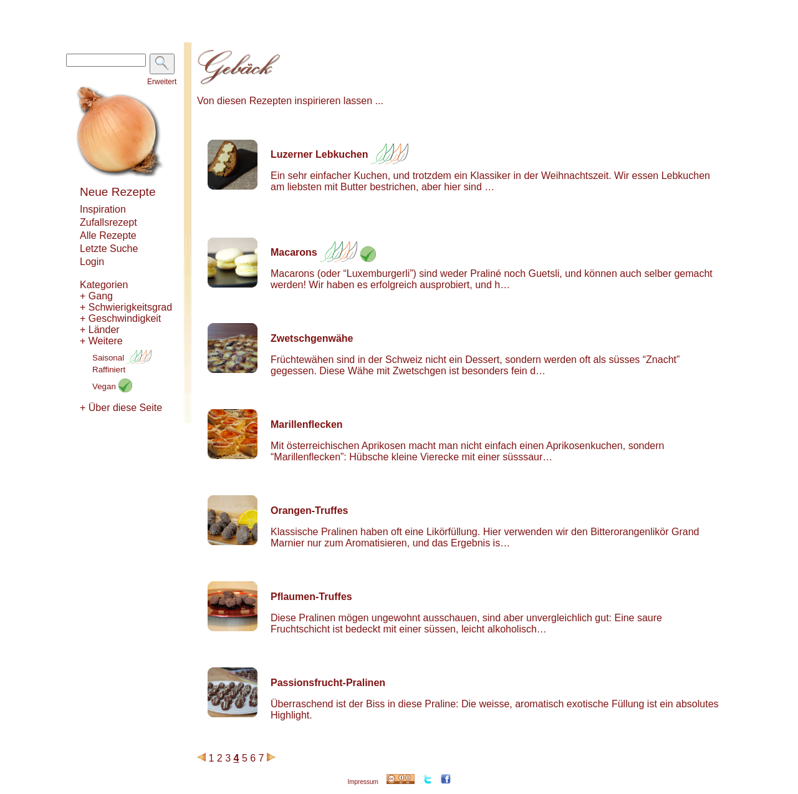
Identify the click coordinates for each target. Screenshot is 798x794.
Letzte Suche (109, 248)
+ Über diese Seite (121, 407)
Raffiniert (108, 369)
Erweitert (161, 81)
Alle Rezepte (108, 235)
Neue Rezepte (117, 191)
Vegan (112, 386)
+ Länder (100, 329)
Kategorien (104, 284)
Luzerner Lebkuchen (319, 154)
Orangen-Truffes (309, 510)
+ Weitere (101, 341)
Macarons (294, 252)
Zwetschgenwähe (312, 338)
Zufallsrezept (108, 222)
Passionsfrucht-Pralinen (328, 682)
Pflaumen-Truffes (311, 596)
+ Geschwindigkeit (120, 318)
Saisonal (121, 357)
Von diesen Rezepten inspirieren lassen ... (290, 100)
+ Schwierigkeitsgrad (126, 307)
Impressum (362, 781)
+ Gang (96, 296)
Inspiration (103, 209)
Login (92, 261)
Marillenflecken (307, 424)
